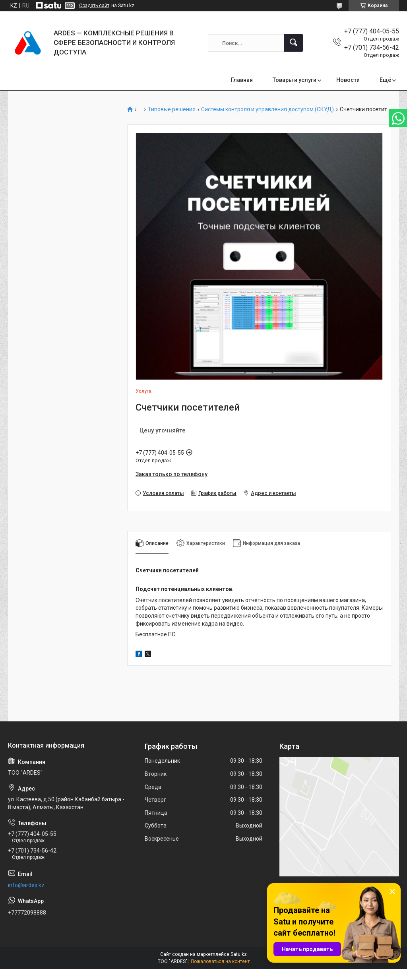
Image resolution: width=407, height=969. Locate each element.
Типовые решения (172, 109)
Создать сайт (94, 5)
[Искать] (293, 43)
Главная (242, 80)
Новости (348, 80)
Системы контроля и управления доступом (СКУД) (267, 109)
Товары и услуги (294, 80)
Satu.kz (239, 954)
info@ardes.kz (26, 885)
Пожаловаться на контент (220, 961)
